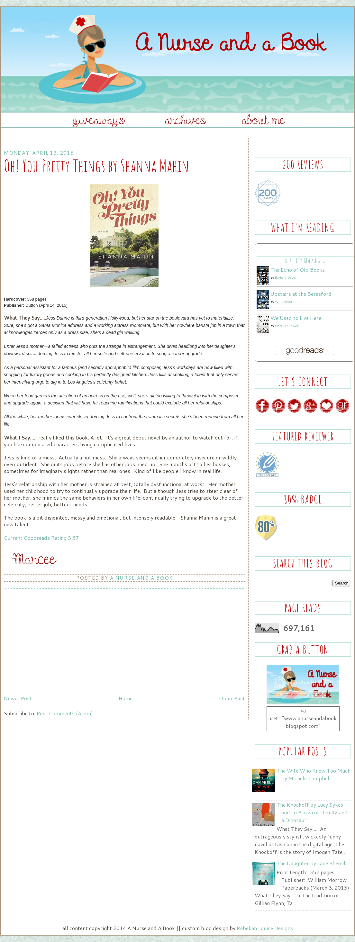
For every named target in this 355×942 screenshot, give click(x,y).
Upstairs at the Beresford (301, 293)
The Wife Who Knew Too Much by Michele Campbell (313, 774)
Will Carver (283, 301)
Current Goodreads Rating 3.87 (41, 537)
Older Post (232, 698)
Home (125, 698)
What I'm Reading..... (305, 260)
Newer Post (18, 698)
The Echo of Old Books (297, 269)
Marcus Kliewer (286, 325)
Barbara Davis (285, 277)
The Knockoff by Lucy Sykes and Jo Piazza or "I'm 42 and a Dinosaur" (312, 812)
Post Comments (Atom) (65, 713)
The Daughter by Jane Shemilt (312, 863)
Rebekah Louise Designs (265, 928)
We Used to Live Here (295, 318)
